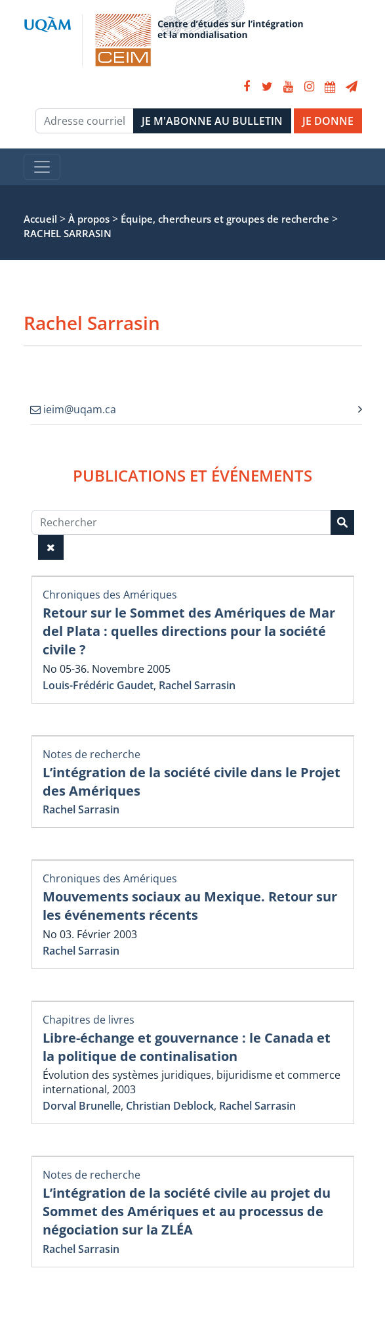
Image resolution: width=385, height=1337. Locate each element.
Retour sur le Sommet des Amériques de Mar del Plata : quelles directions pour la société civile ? (189, 631)
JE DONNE (328, 121)
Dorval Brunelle (82, 1106)
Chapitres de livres (88, 1019)
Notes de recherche (91, 754)
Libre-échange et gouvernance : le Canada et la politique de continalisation (187, 1047)
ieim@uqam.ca (73, 409)
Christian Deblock (170, 1106)
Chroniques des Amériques (110, 594)
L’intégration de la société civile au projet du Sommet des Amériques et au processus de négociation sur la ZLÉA (187, 1211)
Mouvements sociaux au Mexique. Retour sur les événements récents (190, 906)
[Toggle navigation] (42, 167)
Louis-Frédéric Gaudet (98, 685)
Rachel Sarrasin (197, 685)
